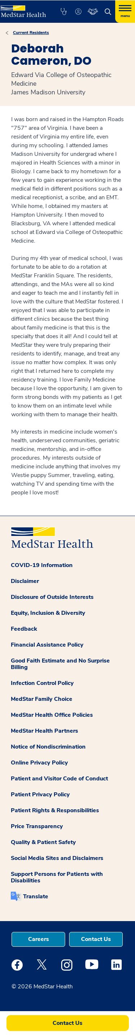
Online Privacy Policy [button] (39, 763)
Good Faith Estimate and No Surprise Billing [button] (60, 664)
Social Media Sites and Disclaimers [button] (57, 858)
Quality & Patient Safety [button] (43, 842)
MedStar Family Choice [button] (41, 699)
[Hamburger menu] (125, 11)
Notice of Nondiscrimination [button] (48, 747)
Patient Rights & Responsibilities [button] (55, 810)
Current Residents (31, 32)
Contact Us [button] (96, 939)
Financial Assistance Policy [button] (47, 645)
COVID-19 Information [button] (42, 565)
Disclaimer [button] (25, 581)
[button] (63, 11)
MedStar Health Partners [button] (44, 731)
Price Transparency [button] (37, 826)
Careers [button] (38, 939)
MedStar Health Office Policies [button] (52, 715)
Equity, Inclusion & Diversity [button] (48, 613)
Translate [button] (35, 896)
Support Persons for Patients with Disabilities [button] (57, 877)
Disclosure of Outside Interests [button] (52, 597)
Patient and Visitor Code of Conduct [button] (59, 779)
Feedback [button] (24, 629)
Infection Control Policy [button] (42, 683)
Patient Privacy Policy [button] (40, 794)
